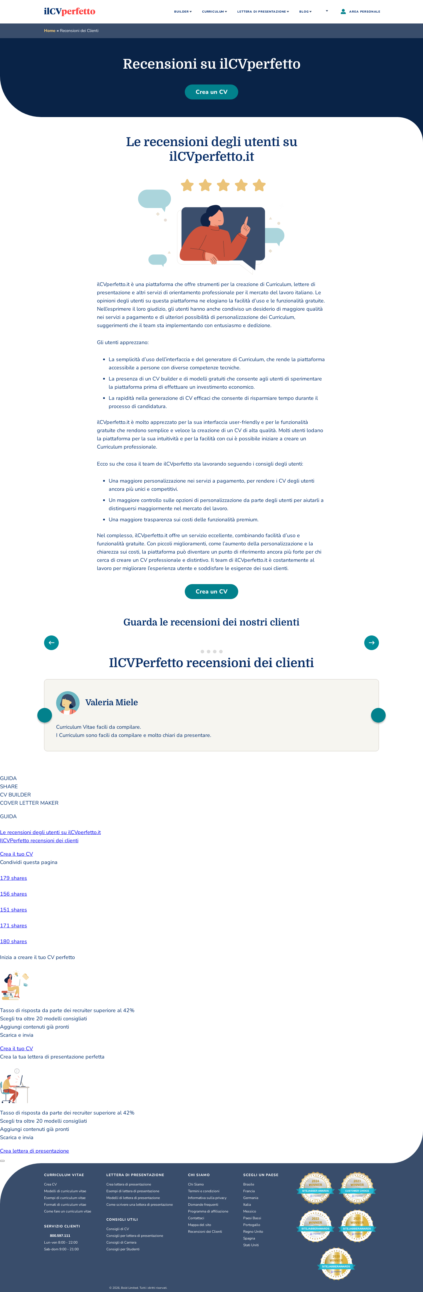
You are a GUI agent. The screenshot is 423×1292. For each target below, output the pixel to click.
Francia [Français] (249, 1191)
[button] (44, 715)
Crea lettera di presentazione (34, 1150)
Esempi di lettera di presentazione (132, 1191)
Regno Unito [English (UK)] (253, 1231)
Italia (327, 11)
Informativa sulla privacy (207, 1197)
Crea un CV (212, 92)
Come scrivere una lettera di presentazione (139, 1204)
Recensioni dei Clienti (205, 1231)
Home (50, 30)
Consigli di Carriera (121, 1242)
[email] (211, 941)
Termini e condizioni (203, 1191)
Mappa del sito (199, 1224)
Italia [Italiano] (247, 1204)
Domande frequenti (203, 1204)
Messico (249, 1211)
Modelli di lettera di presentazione (133, 1197)
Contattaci (196, 1218)
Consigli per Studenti (123, 1249)
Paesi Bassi (252, 1218)
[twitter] (211, 910)
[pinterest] (211, 925)
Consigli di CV (117, 1229)
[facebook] (211, 878)
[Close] (2, 1161)
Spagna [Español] (249, 1238)
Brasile (248, 1184)
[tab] (211, 778)
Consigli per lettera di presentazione (134, 1235)
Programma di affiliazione (208, 1211)
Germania (250, 1197)
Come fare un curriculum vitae (67, 1211)
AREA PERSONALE (360, 12)
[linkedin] (211, 894)
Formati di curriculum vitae (65, 1204)
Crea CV (50, 1184)
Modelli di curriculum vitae (65, 1191)
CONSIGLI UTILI (122, 1219)
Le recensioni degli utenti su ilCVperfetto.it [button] (50, 832)
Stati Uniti (251, 1245)
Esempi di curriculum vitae (64, 1197)
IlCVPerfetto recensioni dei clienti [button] (39, 840)
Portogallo (251, 1224)
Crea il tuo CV (16, 854)
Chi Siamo (196, 1184)
